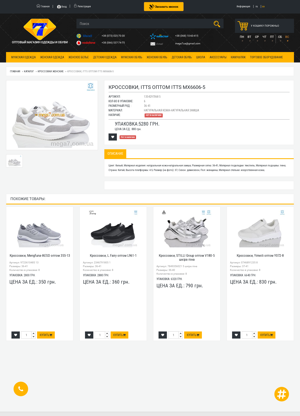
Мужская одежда (23, 57)
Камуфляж (238, 57)
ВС (287, 37)
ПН (242, 37)
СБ (280, 37)
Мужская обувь (131, 57)
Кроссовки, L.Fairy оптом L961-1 (113, 255)
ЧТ (264, 37)
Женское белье (79, 57)
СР (257, 37)
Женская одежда (52, 57)
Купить (46, 335)
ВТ (249, 37)
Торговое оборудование (266, 57)
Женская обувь (157, 57)
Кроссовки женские (51, 71)
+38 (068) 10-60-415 (187, 35)
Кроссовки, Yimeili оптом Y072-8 (260, 255)
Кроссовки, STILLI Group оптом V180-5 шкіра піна (187, 257)
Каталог (29, 71)
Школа (200, 57)
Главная (15, 71)
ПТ (272, 37)
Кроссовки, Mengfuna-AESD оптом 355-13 (40, 255)
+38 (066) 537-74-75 (113, 42)
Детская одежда (105, 57)
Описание (115, 154)
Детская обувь (182, 57)
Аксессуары (218, 57)
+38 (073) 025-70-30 (113, 35)
